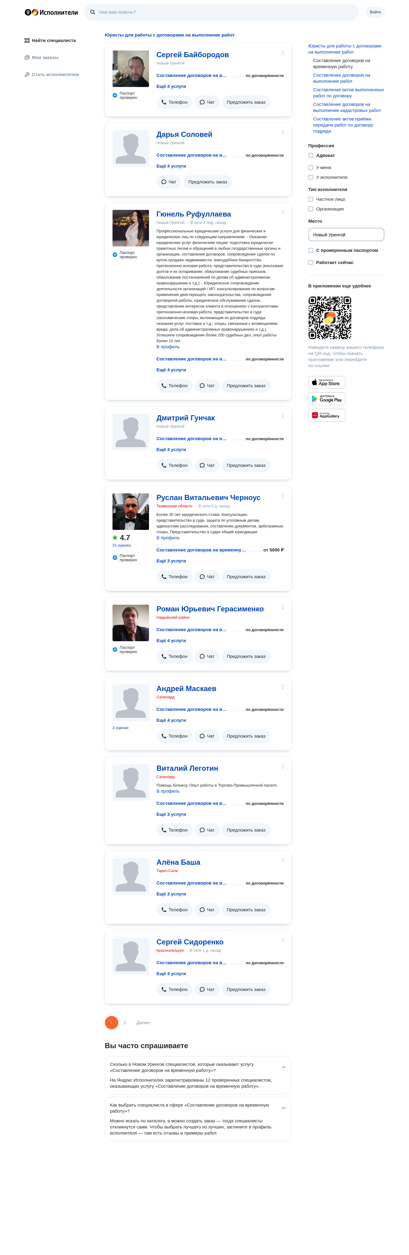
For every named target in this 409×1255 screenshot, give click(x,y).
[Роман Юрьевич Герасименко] (131, 623)
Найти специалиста (50, 40)
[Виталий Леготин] (131, 782)
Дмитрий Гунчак (186, 418)
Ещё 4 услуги (171, 86)
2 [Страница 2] (124, 1022)
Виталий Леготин (188, 768)
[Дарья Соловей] (131, 148)
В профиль (168, 346)
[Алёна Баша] (131, 876)
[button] (174, 102)
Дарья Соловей (185, 134)
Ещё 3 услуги (171, 560)
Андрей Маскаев (187, 688)
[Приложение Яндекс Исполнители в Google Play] (326, 398)
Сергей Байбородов (193, 54)
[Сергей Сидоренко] (131, 956)
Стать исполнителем (52, 74)
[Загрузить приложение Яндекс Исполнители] (346, 317)
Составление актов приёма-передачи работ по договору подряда (343, 125)
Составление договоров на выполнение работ (341, 78)
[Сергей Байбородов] (131, 68)
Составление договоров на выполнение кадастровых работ (347, 107)
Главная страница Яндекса (28, 12)
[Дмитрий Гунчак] (131, 432)
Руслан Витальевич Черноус (209, 497)
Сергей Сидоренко (190, 942)
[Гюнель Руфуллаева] (131, 228)
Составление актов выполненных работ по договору (348, 92)
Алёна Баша (178, 862)
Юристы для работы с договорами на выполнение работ (344, 48)
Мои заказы (41, 57)
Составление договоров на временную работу (193, 75)
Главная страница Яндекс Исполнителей (51, 12)
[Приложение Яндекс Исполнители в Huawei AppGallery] (326, 415)
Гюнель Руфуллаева (194, 214)
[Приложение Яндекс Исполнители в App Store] (326, 382)
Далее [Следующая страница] (143, 1022)
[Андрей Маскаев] (131, 702)
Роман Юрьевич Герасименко (210, 609)
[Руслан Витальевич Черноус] (131, 511)
